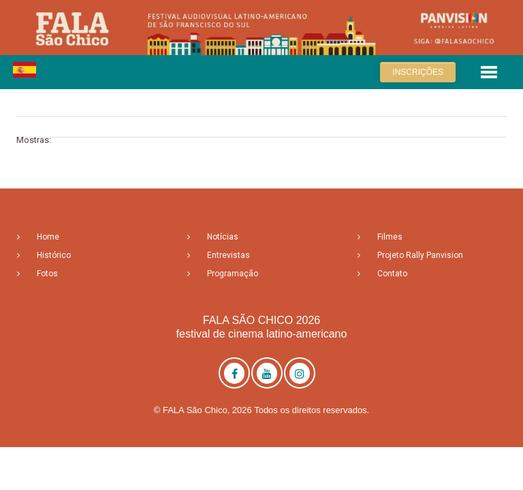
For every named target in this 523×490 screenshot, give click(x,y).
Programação (232, 273)
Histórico (54, 255)
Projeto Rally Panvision (420, 255)
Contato (392, 273)
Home (48, 237)
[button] (489, 71)
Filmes (389, 237)
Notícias (222, 237)
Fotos (47, 273)
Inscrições (417, 72)
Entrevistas (228, 255)
